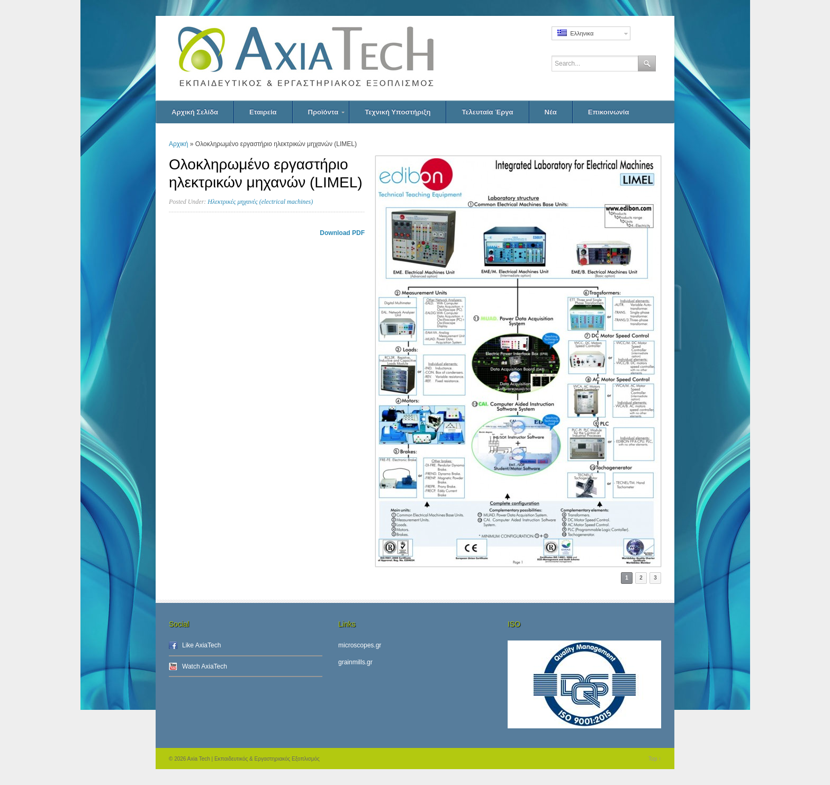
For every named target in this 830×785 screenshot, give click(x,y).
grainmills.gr (355, 662)
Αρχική (178, 144)
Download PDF (342, 233)
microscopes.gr (359, 645)
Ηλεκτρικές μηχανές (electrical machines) (260, 201)
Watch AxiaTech (204, 666)
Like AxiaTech (201, 645)
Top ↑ (654, 759)
